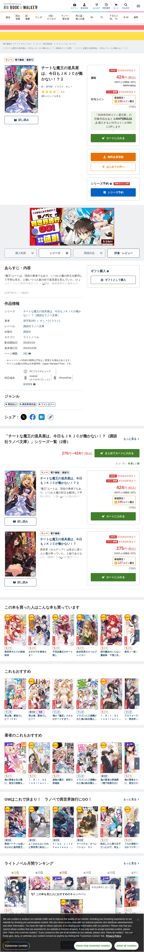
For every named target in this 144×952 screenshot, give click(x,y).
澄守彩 (49, 90)
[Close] (138, 919)
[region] (72, 932)
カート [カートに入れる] (113, 519)
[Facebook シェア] (32, 420)
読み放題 (18, 17)
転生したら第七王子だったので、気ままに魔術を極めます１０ (110, 849)
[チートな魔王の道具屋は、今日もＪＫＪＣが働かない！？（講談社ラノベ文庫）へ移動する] (39, 51)
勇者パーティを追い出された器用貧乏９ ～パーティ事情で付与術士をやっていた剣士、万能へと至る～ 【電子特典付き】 (15, 849)
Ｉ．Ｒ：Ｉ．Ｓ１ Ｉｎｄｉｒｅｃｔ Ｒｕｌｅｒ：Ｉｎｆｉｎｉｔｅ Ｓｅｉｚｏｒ (110, 721)
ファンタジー (47, 408)
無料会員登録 (113, 160)
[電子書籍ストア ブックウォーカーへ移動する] (17, 47)
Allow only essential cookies (93, 945)
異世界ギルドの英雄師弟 (14, 657)
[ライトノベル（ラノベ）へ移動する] (66, 47)
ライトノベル (31, 340)
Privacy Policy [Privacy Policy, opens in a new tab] (113, 936)
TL (101, 17)
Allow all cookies (126, 945)
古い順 (120, 467)
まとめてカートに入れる (117, 456)
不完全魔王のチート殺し (62, 657)
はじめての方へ (113, 170)
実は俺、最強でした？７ (37, 721)
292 (27, 357)
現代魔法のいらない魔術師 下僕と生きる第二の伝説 (110, 657)
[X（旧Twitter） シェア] (24, 420)
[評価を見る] (52, 97)
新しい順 (134, 467)
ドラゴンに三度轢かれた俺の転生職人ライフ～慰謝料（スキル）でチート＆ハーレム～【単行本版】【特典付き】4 (86, 721)
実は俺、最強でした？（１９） (13, 721)
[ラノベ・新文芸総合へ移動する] (44, 47)
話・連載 (27, 17)
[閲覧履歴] (106, 6)
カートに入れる (113, 141)
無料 (136, 17)
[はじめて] (96, 6)
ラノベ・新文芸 (65, 17)
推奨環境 (29, 387)
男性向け (11, 408)
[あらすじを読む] (43, 283)
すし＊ (69, 90)
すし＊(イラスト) (50, 324)
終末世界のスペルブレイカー (86, 657)
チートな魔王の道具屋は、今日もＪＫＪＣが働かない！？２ (61, 484)
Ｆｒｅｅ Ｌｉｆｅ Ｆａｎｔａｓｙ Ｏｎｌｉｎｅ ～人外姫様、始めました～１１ (63, 849)
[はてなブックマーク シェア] (42, 420)
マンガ (38, 17)
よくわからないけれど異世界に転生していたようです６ (38, 849)
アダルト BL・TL (113, 17)
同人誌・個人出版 (80, 17)
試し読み (21, 123)
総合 (8, 17)
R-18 (126, 17)
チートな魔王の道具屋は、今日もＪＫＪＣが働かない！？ (61, 545)
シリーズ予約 (101, 187)
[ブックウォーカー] (20, 6)
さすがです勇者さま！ (37, 657)
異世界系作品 (28, 408)
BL (92, 17)
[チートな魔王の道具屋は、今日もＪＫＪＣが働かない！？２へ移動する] (102, 51)
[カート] (116, 6)
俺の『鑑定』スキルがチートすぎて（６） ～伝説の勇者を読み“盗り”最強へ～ (62, 721)
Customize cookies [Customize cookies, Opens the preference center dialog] (16, 945)
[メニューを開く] (138, 6)
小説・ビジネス (51, 17)
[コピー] (50, 420)
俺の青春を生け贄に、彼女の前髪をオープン (14, 785)
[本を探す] (126, 6)
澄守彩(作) (29, 324)
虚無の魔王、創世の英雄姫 (62, 785)
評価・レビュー (123, 256)
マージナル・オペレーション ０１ (86, 849)
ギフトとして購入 (113, 283)
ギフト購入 (100, 274)
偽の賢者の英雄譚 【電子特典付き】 (110, 785)
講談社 (27, 335)
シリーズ (59, 256)
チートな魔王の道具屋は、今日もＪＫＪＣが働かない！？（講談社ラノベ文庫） (52, 316)
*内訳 (132, 110)
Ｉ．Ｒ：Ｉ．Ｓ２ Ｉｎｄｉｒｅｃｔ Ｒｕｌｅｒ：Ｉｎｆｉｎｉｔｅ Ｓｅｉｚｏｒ (38, 785)
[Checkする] (35, 114)
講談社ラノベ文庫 (33, 329)
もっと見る (131, 442)
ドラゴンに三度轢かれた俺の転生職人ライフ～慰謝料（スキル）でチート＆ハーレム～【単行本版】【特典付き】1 (86, 785)
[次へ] (137, 639)
